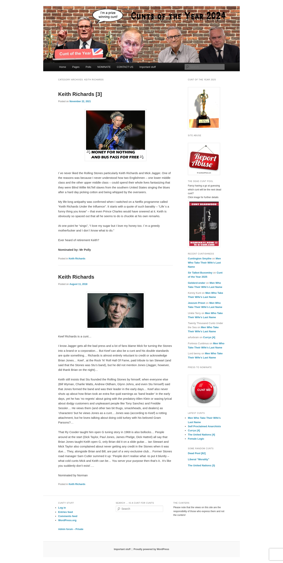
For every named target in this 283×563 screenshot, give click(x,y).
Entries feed (65, 512)
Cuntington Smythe (199, 258)
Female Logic (196, 438)
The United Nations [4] (201, 434)
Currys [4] (209, 337)
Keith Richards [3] (80, 94)
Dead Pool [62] (197, 453)
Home (62, 66)
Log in (62, 507)
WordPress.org (67, 520)
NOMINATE (104, 66)
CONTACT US (125, 66)
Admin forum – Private (70, 529)
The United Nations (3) (201, 465)
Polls (88, 66)
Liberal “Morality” (198, 459)
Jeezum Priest (196, 302)
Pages (75, 66)
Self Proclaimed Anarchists (204, 426)
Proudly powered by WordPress (151, 549)
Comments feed (67, 516)
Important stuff (147, 66)
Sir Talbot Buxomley (200, 272)
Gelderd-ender (196, 282)
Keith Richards (77, 258)
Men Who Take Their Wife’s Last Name (204, 262)
